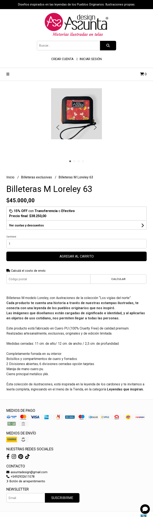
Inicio (10, 177)
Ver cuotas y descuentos (26, 225)
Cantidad (11, 236)
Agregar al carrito (77, 256)
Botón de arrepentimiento (25, 481)
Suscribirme (62, 498)
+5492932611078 (20, 476)
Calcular (118, 279)
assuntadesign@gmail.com (26, 472)
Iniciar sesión (90, 59)
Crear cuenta (62, 59)
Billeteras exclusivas (37, 177)
